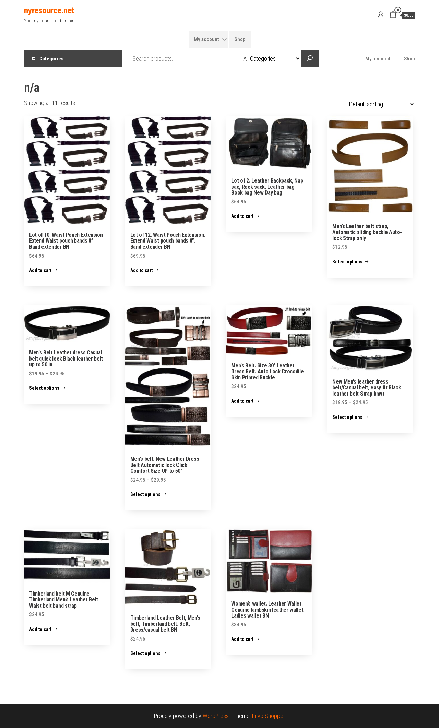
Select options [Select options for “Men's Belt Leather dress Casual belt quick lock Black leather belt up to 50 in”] (44, 388)
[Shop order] (380, 104)
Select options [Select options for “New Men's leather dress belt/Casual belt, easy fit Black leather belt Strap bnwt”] (347, 417)
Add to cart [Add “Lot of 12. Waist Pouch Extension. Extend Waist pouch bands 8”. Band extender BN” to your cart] (141, 270)
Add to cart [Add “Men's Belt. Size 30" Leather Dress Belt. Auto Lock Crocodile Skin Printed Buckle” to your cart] (242, 401)
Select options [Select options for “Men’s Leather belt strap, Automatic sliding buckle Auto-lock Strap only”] (347, 262)
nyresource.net (49, 10)
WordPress (216, 715)
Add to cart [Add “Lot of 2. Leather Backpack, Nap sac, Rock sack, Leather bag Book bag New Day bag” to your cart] (242, 216)
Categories (51, 59)
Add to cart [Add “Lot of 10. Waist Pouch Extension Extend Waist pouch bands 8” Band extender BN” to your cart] (40, 270)
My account (206, 39)
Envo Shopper (268, 715)
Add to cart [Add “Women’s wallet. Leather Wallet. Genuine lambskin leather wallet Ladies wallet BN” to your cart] (242, 639)
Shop (240, 39)
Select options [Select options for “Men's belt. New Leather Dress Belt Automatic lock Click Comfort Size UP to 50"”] (145, 494)
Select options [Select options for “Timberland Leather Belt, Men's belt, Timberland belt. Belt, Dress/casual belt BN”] (145, 653)
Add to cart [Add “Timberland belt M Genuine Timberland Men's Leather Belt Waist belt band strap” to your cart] (40, 629)
